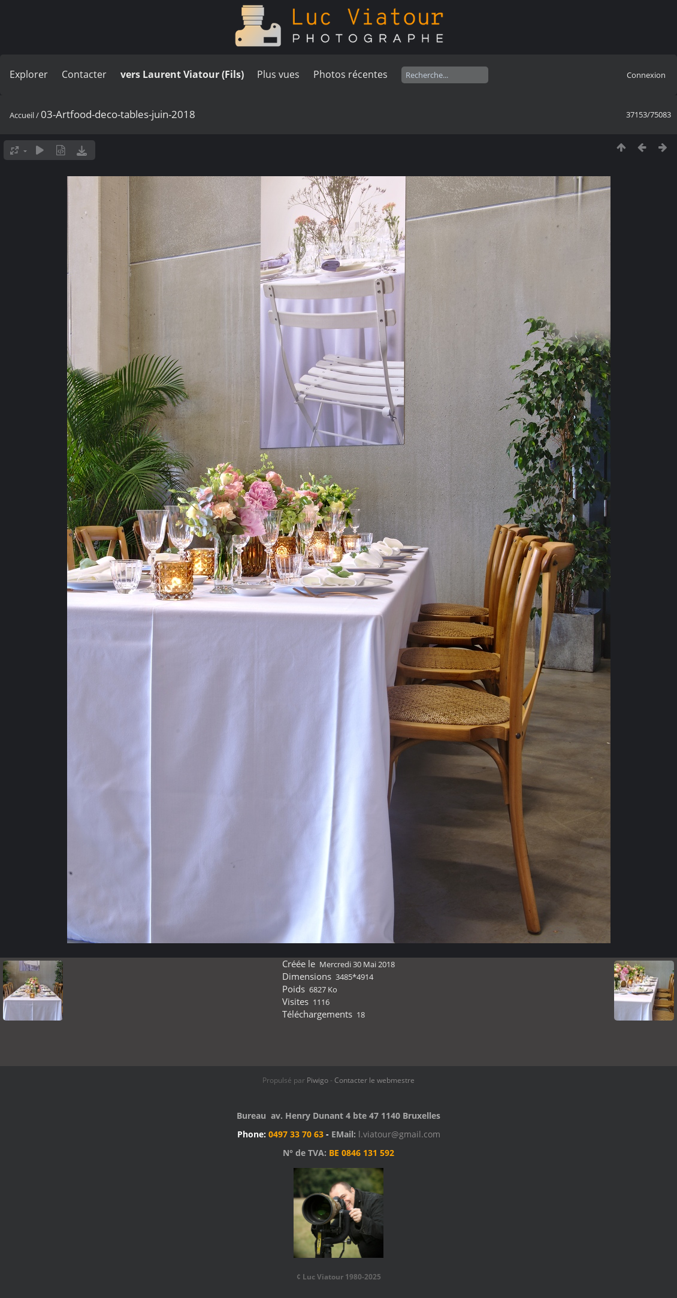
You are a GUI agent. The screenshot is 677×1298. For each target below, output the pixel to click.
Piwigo (317, 1080)
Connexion (646, 75)
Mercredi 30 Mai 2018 (357, 964)
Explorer (29, 74)
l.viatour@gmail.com (399, 1134)
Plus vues (278, 74)
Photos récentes (350, 74)
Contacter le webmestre (374, 1080)
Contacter (84, 74)
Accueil (22, 115)
